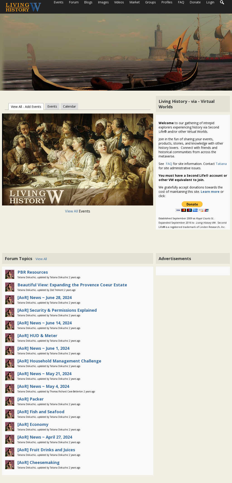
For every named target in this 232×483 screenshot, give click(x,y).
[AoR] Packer (30, 399)
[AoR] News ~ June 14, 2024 (44, 323)
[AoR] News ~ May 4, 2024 (43, 386)
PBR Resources (32, 272)
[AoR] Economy (32, 424)
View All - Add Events (26, 106)
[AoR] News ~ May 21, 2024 (44, 373)
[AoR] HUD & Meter (37, 335)
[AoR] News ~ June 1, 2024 (43, 348)
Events (52, 106)
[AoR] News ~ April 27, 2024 (44, 437)
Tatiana (221, 164)
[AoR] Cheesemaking (38, 462)
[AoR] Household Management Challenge (59, 361)
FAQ (168, 164)
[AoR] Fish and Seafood (40, 411)
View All (72, 211)
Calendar (69, 106)
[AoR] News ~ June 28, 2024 (44, 297)
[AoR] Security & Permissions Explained (57, 310)
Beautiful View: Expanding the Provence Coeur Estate (72, 284)
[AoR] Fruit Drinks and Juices (46, 449)
